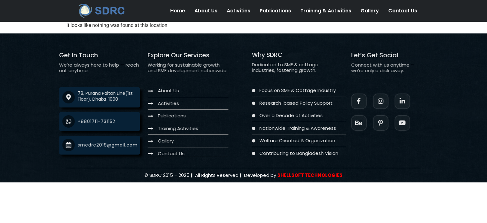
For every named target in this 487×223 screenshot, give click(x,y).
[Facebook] (369, 101)
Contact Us (402, 10)
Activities (238, 10)
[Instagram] (391, 101)
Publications (275, 10)
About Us (205, 10)
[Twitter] (413, 123)
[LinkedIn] (413, 101)
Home (177, 10)
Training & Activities (325, 10)
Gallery (370, 10)
